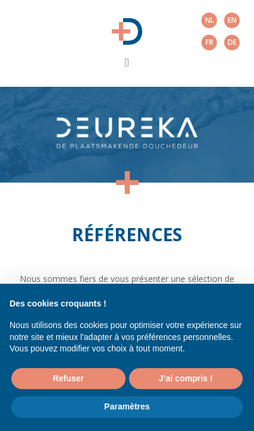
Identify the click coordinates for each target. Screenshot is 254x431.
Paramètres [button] (126, 406)
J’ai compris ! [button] (186, 378)
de (232, 42)
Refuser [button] (68, 378)
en (232, 20)
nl (209, 20)
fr (209, 42)
